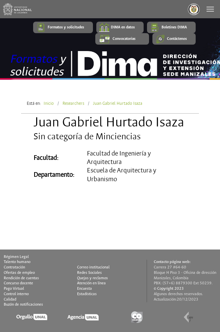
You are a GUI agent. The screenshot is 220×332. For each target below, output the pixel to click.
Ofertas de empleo (19, 273)
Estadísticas (87, 294)
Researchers (73, 103)
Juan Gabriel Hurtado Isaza (117, 103)
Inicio (49, 103)
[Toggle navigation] (211, 9)
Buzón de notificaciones (23, 305)
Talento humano (17, 262)
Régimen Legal (16, 257)
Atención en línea (91, 283)
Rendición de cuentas (21, 278)
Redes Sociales (89, 273)
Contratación (14, 267)
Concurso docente (18, 283)
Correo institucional (93, 267)
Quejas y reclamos (92, 278)
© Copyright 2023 (169, 289)
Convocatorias (124, 39)
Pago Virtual (14, 289)
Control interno (16, 294)
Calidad (10, 300)
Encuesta (84, 289)
